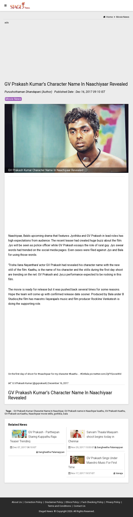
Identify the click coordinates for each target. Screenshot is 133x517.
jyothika (58, 413)
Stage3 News (46, 511)
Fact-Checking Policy (92, 502)
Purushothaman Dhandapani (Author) (28, 92)
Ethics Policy (72, 502)
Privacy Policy (113, 502)
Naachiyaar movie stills (41, 413)
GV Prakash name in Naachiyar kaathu (84, 411)
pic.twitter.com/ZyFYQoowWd (105, 373)
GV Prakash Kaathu (115, 411)
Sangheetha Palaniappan (51, 452)
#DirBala (84, 373)
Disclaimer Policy (54, 502)
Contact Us (79, 506)
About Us (17, 502)
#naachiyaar (44, 373)
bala (65, 413)
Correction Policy (33, 502)
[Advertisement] (66, 50)
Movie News (13, 99)
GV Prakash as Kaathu (16, 413)
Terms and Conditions (59, 506)
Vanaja (119, 473)
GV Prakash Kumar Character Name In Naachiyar (38, 411)
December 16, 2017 (58, 383)
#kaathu (73, 373)
